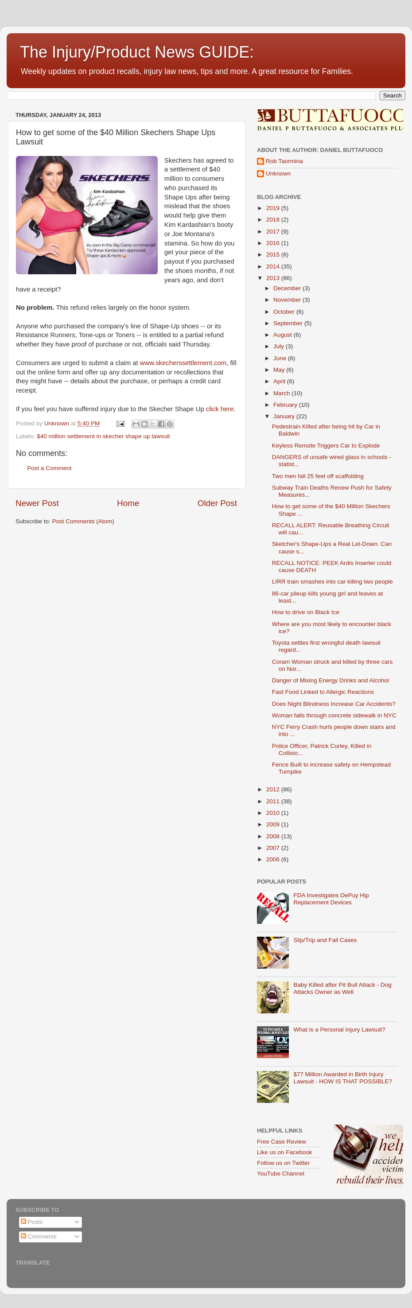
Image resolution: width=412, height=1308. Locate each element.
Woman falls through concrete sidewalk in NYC (334, 715)
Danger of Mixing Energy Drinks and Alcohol (330, 680)
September (288, 323)
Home (128, 503)
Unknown (278, 173)
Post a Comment (49, 468)
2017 (273, 231)
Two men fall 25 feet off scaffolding (318, 476)
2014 (273, 266)
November (288, 299)
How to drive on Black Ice (305, 612)
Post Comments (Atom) (83, 521)
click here (220, 409)
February (286, 404)
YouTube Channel (280, 1173)
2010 (273, 813)
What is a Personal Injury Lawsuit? (339, 1029)
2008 (273, 836)
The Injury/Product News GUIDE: (137, 52)
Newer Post (37, 503)
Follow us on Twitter (283, 1163)
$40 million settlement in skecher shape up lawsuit (103, 436)
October (284, 311)
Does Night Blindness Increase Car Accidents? (334, 704)
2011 (273, 801)
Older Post (217, 503)
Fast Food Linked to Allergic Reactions (323, 692)
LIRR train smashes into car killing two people (332, 581)
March (282, 393)
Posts (32, 1221)
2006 (273, 859)
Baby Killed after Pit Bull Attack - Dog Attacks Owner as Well (342, 988)
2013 (273, 278)
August (283, 334)
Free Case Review (281, 1141)
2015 (273, 254)
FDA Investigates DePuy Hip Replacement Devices (331, 899)
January (284, 416)
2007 (273, 848)
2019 (273, 208)
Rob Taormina (284, 161)
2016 (273, 243)
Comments (39, 1236)
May (279, 369)
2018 (273, 219)
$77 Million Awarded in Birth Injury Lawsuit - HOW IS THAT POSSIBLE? (342, 1078)
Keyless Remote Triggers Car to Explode (326, 445)
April (280, 381)
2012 (273, 789)
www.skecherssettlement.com (183, 362)
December (288, 288)
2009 (273, 824)
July (279, 346)
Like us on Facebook (284, 1152)
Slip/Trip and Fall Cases (325, 940)
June (280, 358)
